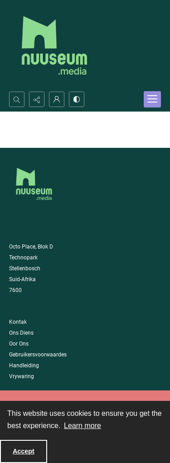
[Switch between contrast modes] (76, 99)
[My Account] (56, 99)
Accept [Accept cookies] (23, 451)
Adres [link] (18, 237)
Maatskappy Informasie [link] (46, 312)
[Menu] (152, 99)
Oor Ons (19, 344)
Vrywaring (21, 376)
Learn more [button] (82, 425)
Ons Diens (21, 333)
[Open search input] (17, 99)
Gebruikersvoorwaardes (38, 354)
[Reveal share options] (36, 99)
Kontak (18, 322)
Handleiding (24, 365)
